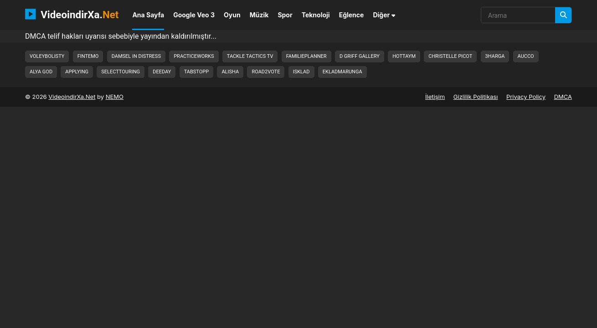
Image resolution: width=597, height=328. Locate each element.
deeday (162, 72)
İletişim (435, 96)
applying (76, 72)
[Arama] (563, 15)
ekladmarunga (342, 72)
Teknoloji (316, 15)
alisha (230, 72)
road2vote (266, 72)
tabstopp (196, 72)
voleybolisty (47, 56)
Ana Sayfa (148, 15)
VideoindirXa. (71, 14)
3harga (495, 56)
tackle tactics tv (250, 56)
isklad (301, 72)
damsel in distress (136, 56)
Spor (285, 15)
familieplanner (306, 56)
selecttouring (120, 72)
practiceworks (194, 56)
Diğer (384, 15)
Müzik (259, 15)
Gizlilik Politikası (475, 96)
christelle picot (450, 56)
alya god (41, 72)
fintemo (88, 56)
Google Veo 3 (194, 15)
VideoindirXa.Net (71, 96)
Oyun (232, 15)
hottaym (404, 56)
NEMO (115, 96)
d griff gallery (360, 56)
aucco (526, 56)
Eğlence (351, 15)
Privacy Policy (526, 96)
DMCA (563, 96)
